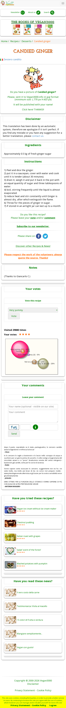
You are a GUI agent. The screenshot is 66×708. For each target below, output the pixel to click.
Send (14, 433)
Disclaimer (33, 683)
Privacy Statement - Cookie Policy (28, 705)
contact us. (38, 135)
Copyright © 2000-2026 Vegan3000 (33, 680)
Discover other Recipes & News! (33, 246)
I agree (52, 705)
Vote (13, 316)
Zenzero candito (10, 59)
